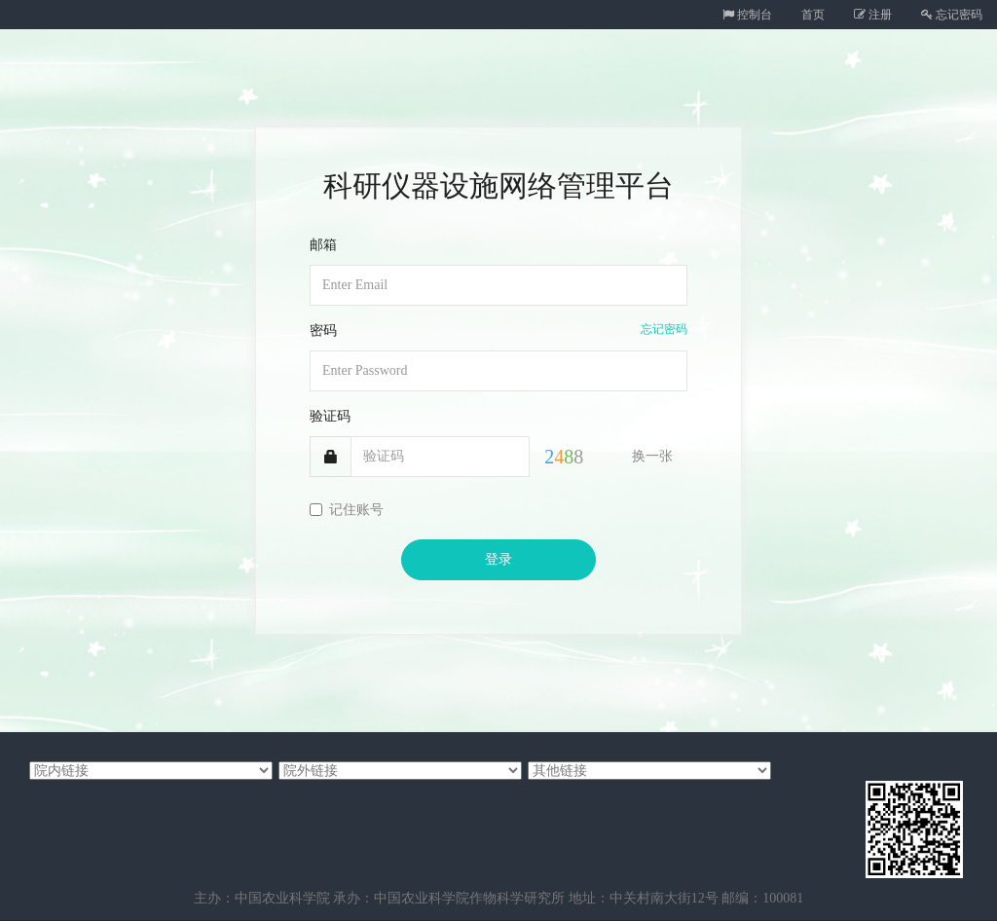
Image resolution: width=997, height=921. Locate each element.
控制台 (747, 14)
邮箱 (323, 245)
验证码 (330, 416)
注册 (873, 14)
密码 (323, 330)
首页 (813, 14)
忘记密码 (951, 14)
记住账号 (347, 509)
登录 (498, 559)
